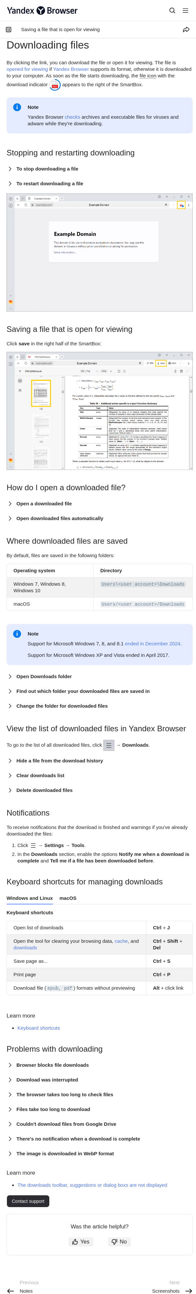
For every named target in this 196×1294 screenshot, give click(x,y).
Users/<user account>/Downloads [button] (143, 604)
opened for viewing (27, 69)
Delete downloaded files (44, 790)
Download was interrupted (47, 1079)
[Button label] (185, 10)
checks (72, 117)
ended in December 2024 (152, 643)
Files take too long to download (53, 1109)
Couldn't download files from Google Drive (66, 1124)
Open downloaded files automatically (59, 518)
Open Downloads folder (44, 676)
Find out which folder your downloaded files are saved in (83, 691)
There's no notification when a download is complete (78, 1139)
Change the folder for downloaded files (62, 706)
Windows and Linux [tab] (30, 898)
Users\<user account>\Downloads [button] (143, 584)
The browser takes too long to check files (64, 1094)
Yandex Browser (71, 69)
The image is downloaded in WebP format (65, 1153)
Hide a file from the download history (59, 760)
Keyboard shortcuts (38, 1028)
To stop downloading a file (47, 169)
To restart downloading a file (49, 183)
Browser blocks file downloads (52, 1065)
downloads (25, 947)
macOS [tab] (68, 898)
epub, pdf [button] (59, 988)
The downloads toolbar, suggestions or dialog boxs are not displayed (92, 1185)
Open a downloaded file (44, 503)
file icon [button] (147, 75)
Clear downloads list (40, 775)
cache (121, 941)
